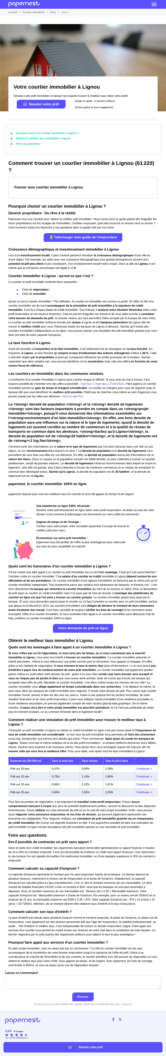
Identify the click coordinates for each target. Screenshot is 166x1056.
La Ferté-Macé (115, 383)
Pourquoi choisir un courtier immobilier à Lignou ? (45, 133)
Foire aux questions (27, 143)
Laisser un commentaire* (83, 979)
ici (130, 665)
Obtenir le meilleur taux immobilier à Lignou (41, 138)
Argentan (86, 383)
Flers (80, 395)
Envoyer (83, 996)
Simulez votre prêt (41, 104)
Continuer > (144, 768)
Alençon (67, 395)
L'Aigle (97, 383)
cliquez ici (126, 1003)
